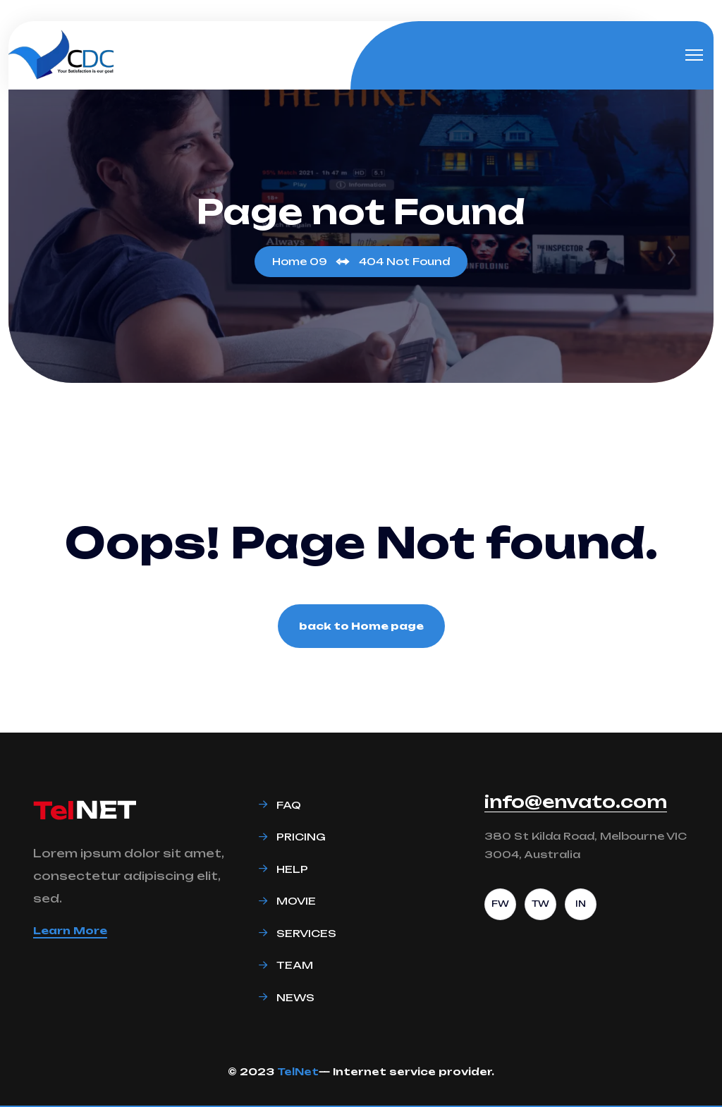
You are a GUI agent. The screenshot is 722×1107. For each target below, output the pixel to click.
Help (292, 869)
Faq (288, 805)
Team (294, 965)
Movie (296, 901)
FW (500, 903)
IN (580, 903)
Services (306, 933)
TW (540, 903)
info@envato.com (575, 801)
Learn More (70, 930)
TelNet (298, 1071)
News (295, 997)
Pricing (301, 837)
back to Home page (361, 626)
